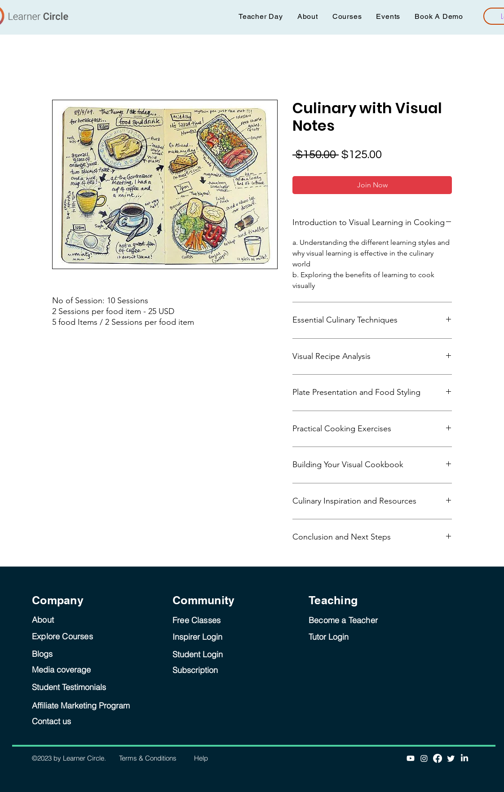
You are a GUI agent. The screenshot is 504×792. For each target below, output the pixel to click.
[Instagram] (424, 758)
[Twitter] (451, 758)
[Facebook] (437, 758)
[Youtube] (410, 758)
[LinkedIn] (464, 758)
